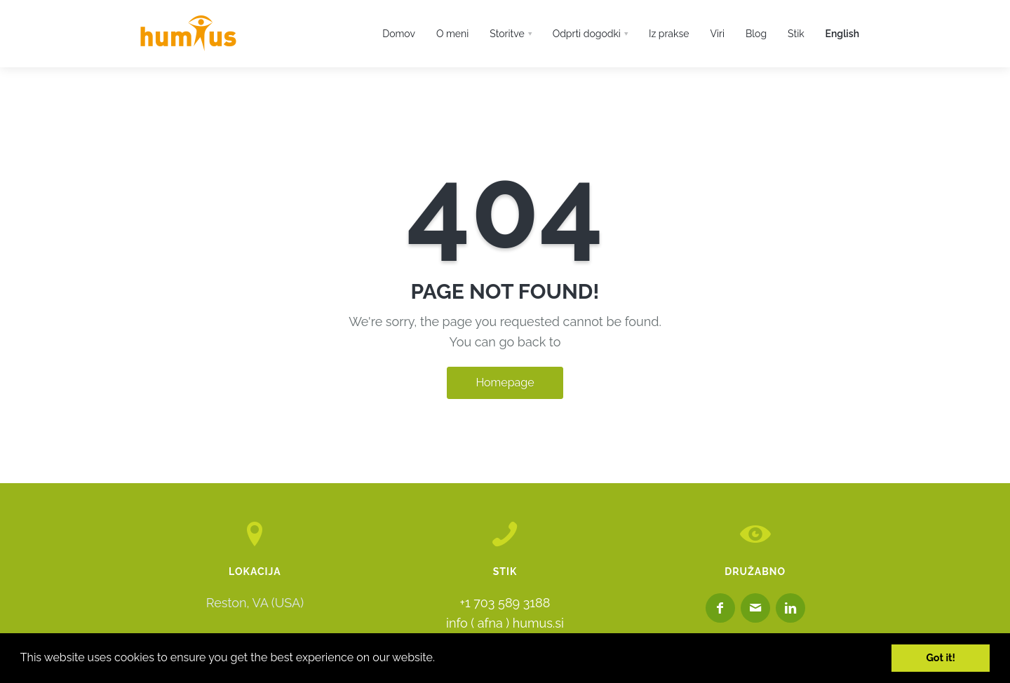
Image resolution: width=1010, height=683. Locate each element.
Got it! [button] (940, 657)
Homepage (505, 382)
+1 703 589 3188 (505, 602)
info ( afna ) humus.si (505, 623)
